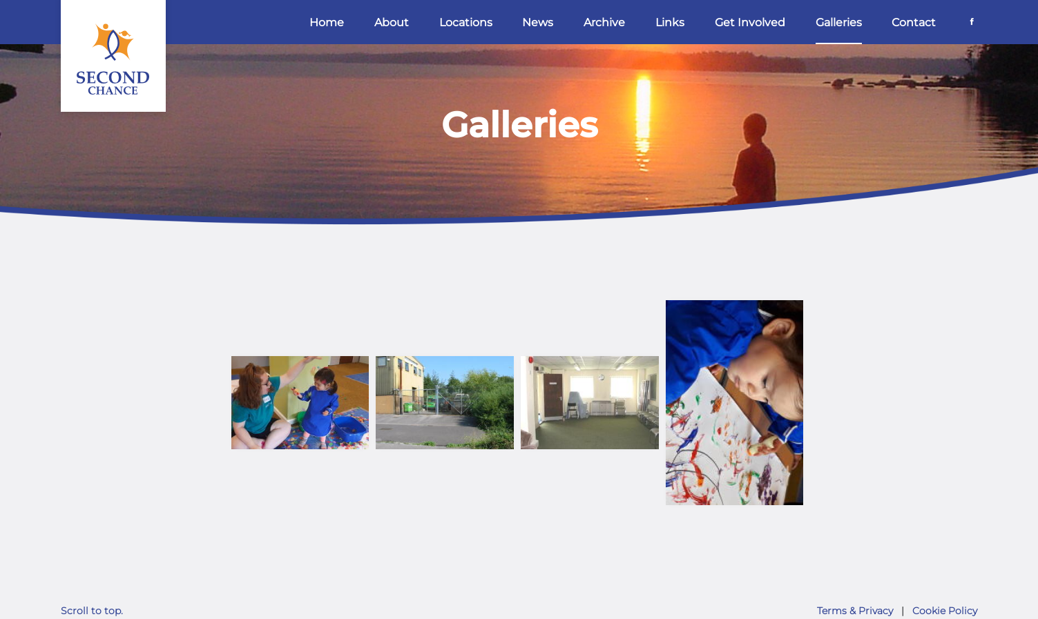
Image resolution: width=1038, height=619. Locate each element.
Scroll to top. (92, 611)
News (537, 22)
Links (669, 22)
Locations (465, 22)
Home (326, 22)
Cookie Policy (944, 611)
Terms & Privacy (855, 611)
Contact (914, 22)
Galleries (839, 22)
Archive (604, 22)
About (391, 22)
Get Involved (750, 22)
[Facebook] (971, 21)
